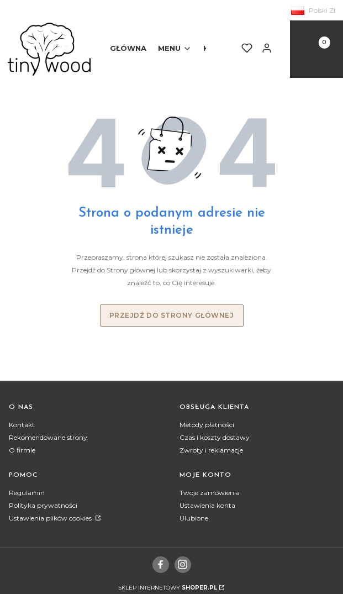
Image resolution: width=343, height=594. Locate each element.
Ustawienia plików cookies (51, 518)
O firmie (22, 450)
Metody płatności (207, 424)
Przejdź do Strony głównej (171, 315)
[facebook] (160, 564)
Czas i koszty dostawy (215, 437)
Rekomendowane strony (48, 437)
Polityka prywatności (43, 505)
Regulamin (27, 492)
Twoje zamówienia (210, 492)
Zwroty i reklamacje (211, 450)
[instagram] (182, 564)
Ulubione (194, 518)
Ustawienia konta (207, 505)
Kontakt (22, 424)
